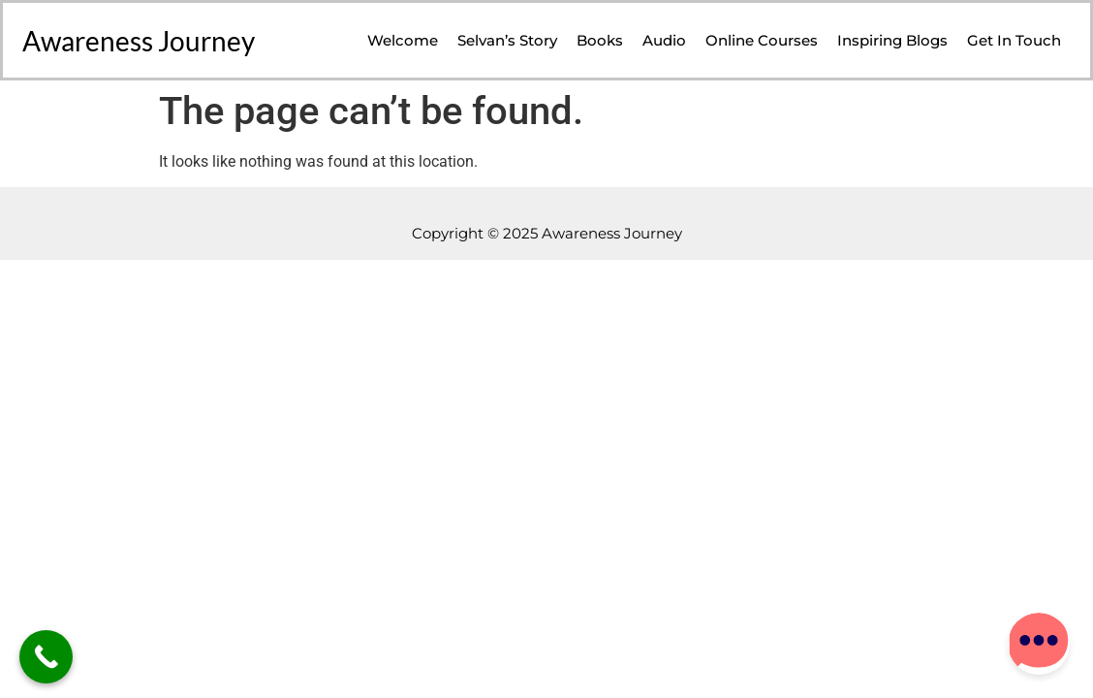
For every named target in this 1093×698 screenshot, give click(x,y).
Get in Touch (1014, 40)
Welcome (402, 40)
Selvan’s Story (507, 40)
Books (600, 40)
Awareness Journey (138, 40)
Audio (664, 40)
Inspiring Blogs (892, 40)
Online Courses (761, 40)
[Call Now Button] (46, 656)
